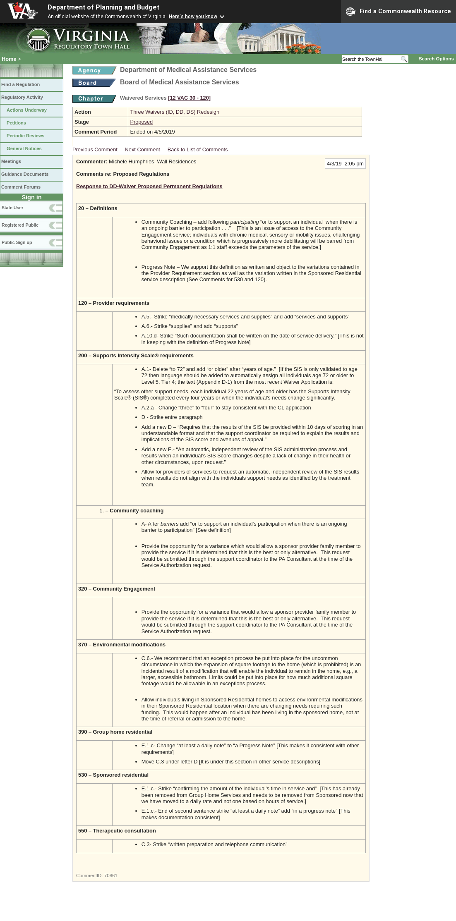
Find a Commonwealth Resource (398, 11)
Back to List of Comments (198, 149)
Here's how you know (193, 16)
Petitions (16, 122)
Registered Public (20, 224)
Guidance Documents (24, 174)
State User (12, 207)
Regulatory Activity (22, 97)
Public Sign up (17, 242)
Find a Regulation (20, 84)
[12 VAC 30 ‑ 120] (189, 98)
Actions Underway (27, 110)
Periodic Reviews (26, 135)
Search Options (436, 58)
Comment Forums (21, 186)
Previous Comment (95, 149)
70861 (111, 875)
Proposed (141, 122)
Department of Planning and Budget (103, 7)
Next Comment (142, 149)
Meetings (11, 161)
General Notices (24, 148)
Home (9, 59)
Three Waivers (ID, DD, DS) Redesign (174, 112)
